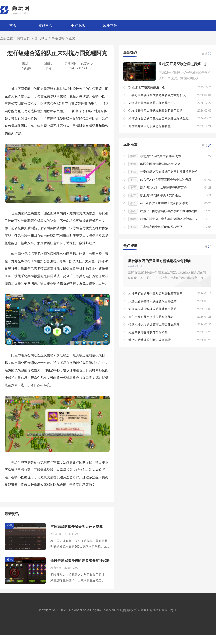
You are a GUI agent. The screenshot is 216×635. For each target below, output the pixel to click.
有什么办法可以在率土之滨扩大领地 (164, 203)
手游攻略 (58, 38)
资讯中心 (45, 25)
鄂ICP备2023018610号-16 (159, 610)
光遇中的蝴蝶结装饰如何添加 (148, 332)
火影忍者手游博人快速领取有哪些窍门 (154, 301)
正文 (72, 38)
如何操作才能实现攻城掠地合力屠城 (152, 309)
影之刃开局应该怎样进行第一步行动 (185, 64)
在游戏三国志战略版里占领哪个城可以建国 (168, 211)
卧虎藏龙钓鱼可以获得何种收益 (149, 126)
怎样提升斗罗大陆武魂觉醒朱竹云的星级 (155, 110)
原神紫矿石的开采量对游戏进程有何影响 (159, 261)
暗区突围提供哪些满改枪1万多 (160, 164)
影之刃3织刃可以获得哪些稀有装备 (163, 187)
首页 (12, 25)
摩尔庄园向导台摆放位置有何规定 (151, 317)
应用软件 (110, 25)
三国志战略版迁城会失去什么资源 (76, 527)
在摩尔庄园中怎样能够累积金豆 (161, 227)
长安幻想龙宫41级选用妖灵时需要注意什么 (169, 171)
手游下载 (78, 25)
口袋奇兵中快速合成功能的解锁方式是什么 (157, 95)
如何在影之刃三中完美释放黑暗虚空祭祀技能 (170, 219)
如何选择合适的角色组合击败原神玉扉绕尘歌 (158, 118)
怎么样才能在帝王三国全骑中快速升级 (165, 179)
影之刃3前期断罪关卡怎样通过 (160, 195)
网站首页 (23, 38)
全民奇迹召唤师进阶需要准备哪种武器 (80, 560)
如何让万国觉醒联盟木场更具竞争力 (152, 103)
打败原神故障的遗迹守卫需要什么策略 (154, 324)
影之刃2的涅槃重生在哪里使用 (160, 156)
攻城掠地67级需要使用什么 (146, 87)
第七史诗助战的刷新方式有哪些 (149, 340)
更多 (205, 53)
